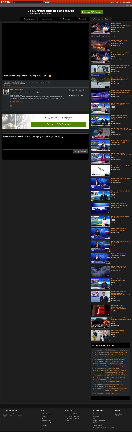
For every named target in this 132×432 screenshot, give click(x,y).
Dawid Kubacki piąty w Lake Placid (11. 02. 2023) (120, 104)
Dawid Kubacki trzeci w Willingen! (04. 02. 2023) (118, 279)
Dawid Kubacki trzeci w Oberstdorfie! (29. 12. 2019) (119, 204)
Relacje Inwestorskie (48, 414)
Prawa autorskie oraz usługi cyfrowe (103, 427)
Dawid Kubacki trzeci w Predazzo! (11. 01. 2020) (118, 229)
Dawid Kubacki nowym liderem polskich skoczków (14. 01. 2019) (120, 79)
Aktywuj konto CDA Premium (73, 414)
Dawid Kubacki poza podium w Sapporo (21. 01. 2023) (120, 141)
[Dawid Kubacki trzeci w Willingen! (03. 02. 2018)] (100, 271)
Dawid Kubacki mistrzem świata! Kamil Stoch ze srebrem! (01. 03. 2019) (119, 42)
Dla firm (67, 421)
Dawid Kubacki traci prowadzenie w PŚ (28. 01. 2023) (121, 154)
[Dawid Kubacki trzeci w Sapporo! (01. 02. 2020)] (100, 258)
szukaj (47, 2)
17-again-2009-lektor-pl (112, 393)
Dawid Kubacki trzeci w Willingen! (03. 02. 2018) (118, 267)
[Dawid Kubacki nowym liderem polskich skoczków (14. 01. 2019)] (100, 82)
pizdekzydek (96, 354)
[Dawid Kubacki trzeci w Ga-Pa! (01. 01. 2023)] (100, 195)
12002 (110, 379)
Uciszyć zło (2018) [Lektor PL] (114, 373)
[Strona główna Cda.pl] (6, 2)
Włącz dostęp (7, 85)
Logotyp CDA (45, 418)
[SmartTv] (13, 418)
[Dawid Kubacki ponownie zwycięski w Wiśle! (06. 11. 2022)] (100, 120)
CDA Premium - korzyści (72, 416)
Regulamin (96, 416)
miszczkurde (96, 379)
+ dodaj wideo (128, 5)
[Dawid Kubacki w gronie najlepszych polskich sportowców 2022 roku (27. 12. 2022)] (100, 296)
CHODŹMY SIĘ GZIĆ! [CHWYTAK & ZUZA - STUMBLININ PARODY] (118, 307)
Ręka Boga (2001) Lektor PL (118, 370)
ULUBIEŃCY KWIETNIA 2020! (114, 361)
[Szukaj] (28, 2)
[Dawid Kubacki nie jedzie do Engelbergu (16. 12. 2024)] (100, 70)
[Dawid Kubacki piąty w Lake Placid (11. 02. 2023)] (100, 107)
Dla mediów (45, 416)
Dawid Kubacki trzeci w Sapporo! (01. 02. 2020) (118, 254)
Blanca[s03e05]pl (110, 386)
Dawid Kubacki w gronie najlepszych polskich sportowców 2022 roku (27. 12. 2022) (120, 294)
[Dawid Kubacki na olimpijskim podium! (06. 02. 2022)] (100, 28)
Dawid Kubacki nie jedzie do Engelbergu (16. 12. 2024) (120, 66)
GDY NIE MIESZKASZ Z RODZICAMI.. (118, 331)
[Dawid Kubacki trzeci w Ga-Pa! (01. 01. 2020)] (100, 183)
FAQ (94, 418)
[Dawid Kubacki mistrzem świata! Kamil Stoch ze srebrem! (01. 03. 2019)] (100, 45)
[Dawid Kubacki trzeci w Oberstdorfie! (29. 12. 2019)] (100, 208)
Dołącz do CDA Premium (59, 124)
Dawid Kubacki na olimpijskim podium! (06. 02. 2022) (120, 26)
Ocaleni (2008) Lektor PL (117, 363)
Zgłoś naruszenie (98, 425)
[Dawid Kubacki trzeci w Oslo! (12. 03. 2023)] (100, 220)
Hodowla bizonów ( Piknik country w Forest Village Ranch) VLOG (121, 319)
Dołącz (91, 12)
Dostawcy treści (46, 421)
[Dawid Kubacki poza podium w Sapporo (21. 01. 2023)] (100, 145)
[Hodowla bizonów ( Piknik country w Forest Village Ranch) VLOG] (100, 322)
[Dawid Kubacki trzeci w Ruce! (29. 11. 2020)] (100, 246)
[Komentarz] (45, 144)
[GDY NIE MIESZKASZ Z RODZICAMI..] (100, 335)
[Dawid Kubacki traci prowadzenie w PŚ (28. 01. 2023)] (100, 158)
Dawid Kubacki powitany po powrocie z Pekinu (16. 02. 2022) (121, 129)
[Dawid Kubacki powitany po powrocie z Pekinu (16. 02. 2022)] (100, 133)
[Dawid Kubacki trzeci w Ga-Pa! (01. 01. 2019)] (100, 170)
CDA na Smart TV (47, 423)
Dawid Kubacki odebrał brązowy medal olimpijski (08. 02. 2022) (121, 91)
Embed (72, 95)
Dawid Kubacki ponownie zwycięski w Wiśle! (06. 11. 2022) (119, 117)
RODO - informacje (98, 423)
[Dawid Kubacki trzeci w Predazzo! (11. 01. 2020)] (100, 233)
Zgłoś (80, 95)
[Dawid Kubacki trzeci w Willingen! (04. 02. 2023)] (100, 283)
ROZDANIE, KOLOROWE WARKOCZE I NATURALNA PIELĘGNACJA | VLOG (110, 375)
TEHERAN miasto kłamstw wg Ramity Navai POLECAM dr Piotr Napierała (110, 350)
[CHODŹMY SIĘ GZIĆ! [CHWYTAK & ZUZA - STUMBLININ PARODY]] (100, 310)
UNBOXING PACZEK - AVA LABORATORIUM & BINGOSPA (107, 391)
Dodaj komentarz (80, 152)
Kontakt (95, 414)
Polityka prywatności (99, 421)
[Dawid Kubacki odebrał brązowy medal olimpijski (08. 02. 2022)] (100, 95)
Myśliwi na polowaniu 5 (112, 368)
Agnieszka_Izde (97, 363)
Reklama (44, 425)
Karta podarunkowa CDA (72, 418)
